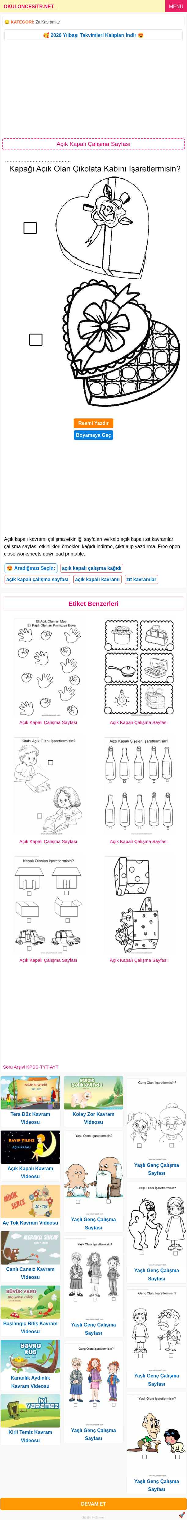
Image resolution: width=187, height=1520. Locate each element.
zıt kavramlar (141, 579)
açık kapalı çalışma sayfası (37, 579)
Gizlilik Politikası (94, 1517)
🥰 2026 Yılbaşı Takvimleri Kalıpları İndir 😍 (93, 35)
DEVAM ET (93, 1504)
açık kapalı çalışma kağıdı (92, 568)
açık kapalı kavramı (97, 579)
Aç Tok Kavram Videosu (30, 1222)
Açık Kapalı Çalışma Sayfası (48, 722)
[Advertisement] (93, 89)
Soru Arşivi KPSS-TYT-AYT (30, 1066)
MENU (176, 6)
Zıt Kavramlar (47, 22)
